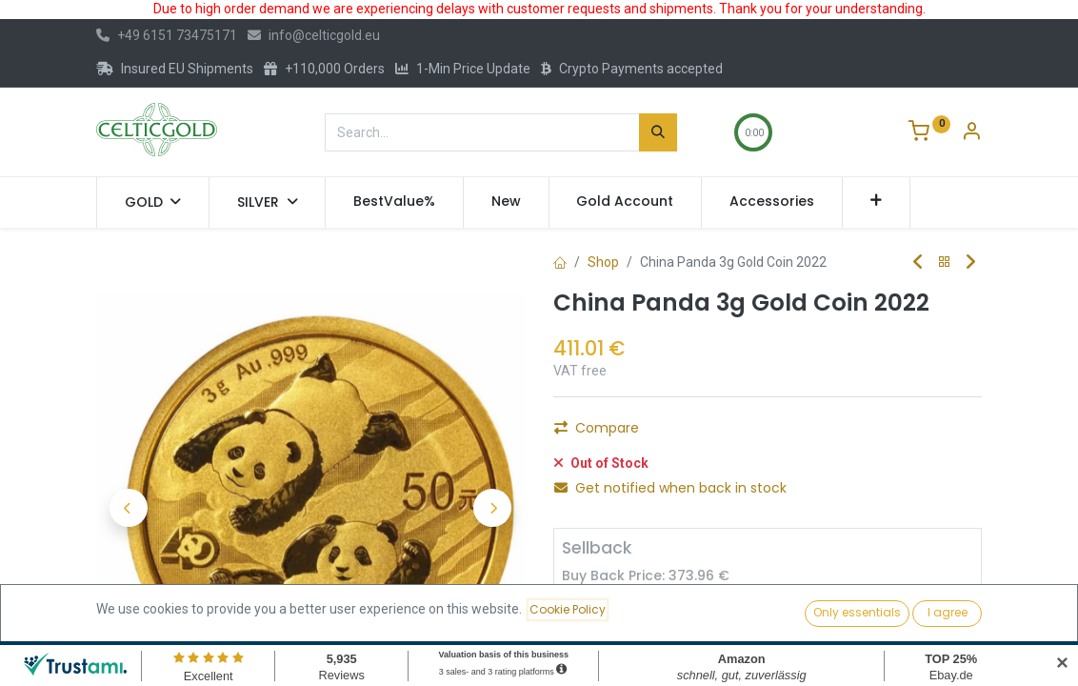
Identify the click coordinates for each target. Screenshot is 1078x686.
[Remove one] (585, 614)
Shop (603, 262)
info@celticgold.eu (314, 35)
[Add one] (688, 614)
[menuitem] (394, 202)
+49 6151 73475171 (166, 35)
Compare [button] (596, 427)
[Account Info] (971, 133)
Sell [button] (760, 614)
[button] (876, 202)
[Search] (658, 132)
